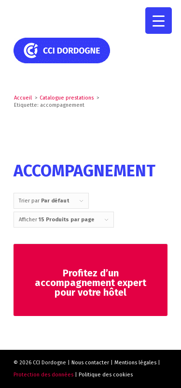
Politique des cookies (106, 375)
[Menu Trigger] (158, 20)
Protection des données (43, 375)
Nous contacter (90, 362)
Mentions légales (135, 362)
